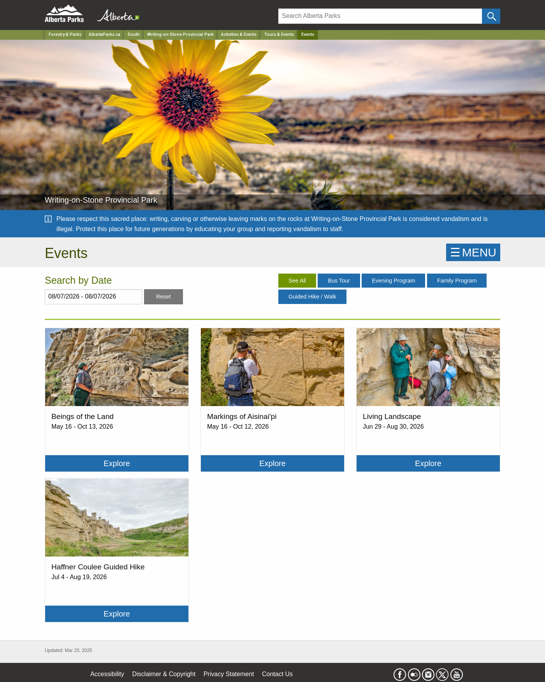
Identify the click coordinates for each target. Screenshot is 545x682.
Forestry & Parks (65, 34)
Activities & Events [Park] (239, 34)
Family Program (457, 280)
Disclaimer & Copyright (164, 674)
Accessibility (107, 674)
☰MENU (473, 252)
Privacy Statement (229, 674)
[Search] (380, 16)
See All (297, 280)
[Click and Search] (491, 16)
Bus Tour (339, 280)
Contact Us (277, 674)
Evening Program (393, 280)
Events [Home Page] (307, 34)
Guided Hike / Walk (312, 296)
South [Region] (134, 34)
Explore (117, 463)
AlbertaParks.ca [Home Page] (104, 34)
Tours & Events (279, 34)
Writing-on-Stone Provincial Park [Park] (180, 34)
